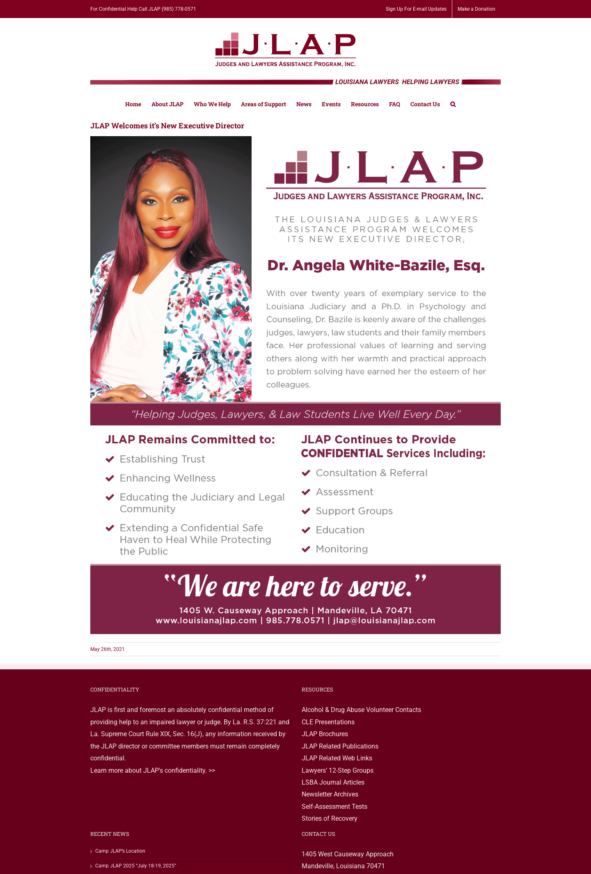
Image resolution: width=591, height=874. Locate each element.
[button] (453, 103)
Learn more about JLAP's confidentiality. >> (152, 770)
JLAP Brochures (325, 734)
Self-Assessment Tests (334, 806)
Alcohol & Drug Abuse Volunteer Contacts (361, 710)
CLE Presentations (328, 722)
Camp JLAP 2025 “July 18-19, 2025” (135, 866)
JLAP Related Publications (340, 746)
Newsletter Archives (330, 794)
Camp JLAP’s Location (120, 851)
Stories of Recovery (329, 818)
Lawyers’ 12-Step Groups (337, 770)
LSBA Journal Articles (333, 782)
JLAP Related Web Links (337, 758)
